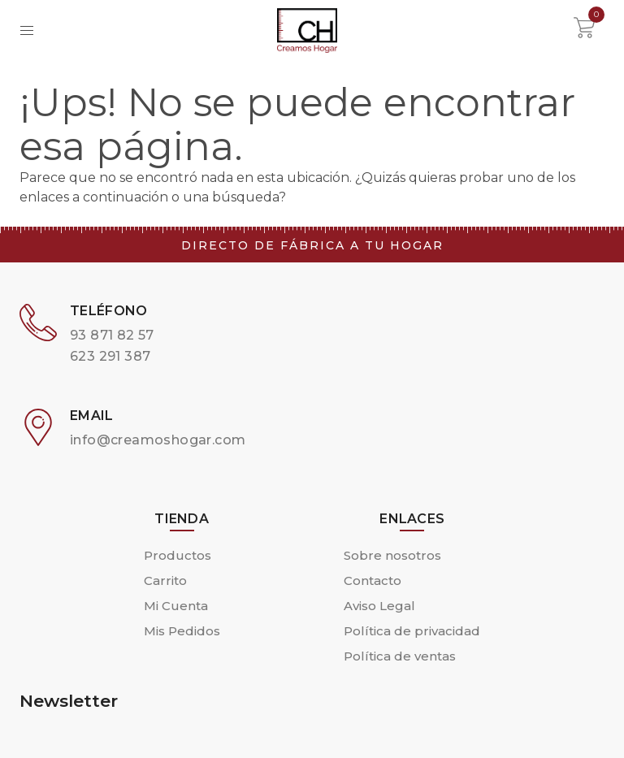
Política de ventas (400, 656)
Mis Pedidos (182, 631)
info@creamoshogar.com (157, 440)
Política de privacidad (412, 631)
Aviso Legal (379, 605)
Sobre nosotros (392, 555)
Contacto (372, 580)
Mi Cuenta (176, 605)
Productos (177, 555)
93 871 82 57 (112, 335)
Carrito (165, 580)
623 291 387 (110, 356)
